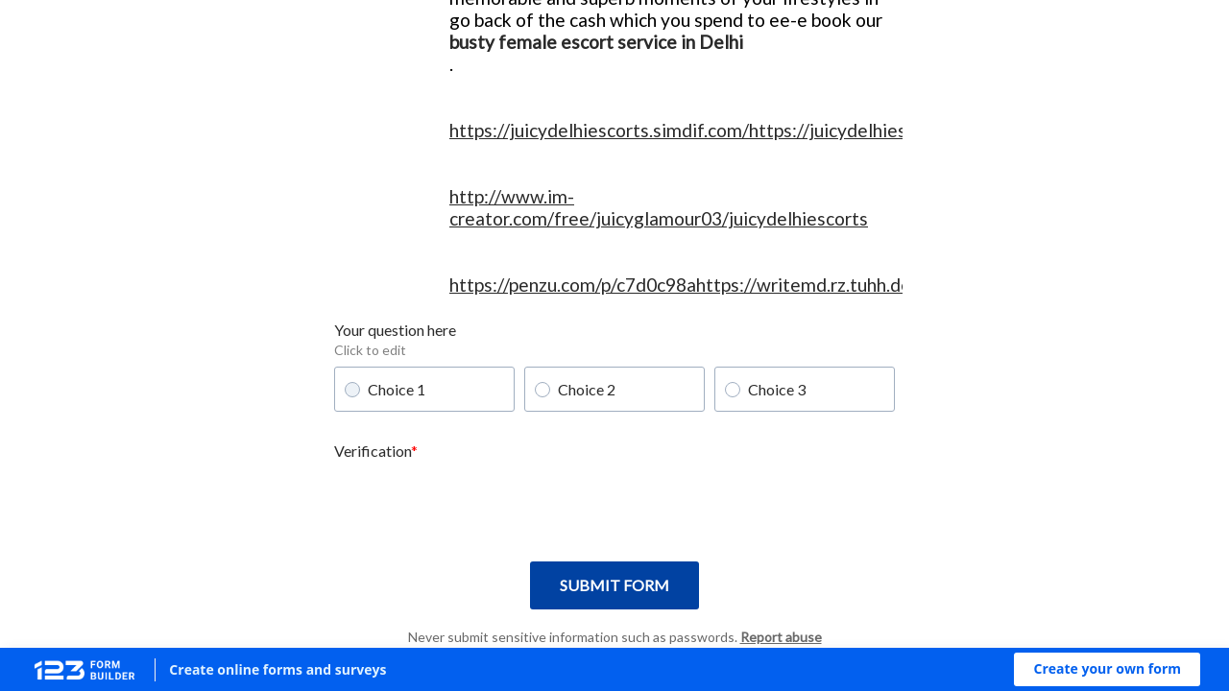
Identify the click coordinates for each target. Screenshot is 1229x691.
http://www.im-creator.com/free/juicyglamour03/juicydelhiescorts (658, 207)
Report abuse (781, 637)
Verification (372, 450)
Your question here (395, 330)
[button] (1107, 669)
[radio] (352, 389)
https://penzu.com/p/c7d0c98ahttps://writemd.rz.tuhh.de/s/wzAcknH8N (742, 285)
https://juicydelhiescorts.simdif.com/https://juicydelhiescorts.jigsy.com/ (742, 130)
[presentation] (480, 504)
